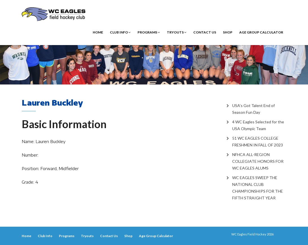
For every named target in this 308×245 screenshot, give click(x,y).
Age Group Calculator (261, 32)
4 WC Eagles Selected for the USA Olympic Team (258, 125)
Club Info (120, 32)
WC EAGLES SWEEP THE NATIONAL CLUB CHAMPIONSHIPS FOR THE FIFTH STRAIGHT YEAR (257, 187)
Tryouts (177, 32)
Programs (149, 32)
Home (98, 32)
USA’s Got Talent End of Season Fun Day (253, 109)
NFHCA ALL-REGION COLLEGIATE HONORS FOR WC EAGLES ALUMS (257, 161)
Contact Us (204, 32)
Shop (227, 32)
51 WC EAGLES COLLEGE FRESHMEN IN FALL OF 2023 (257, 141)
